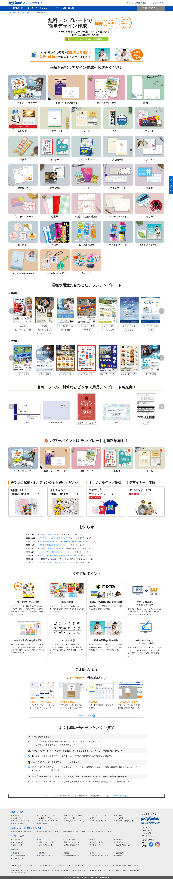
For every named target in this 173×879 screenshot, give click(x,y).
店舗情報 (42, 853)
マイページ (146, 828)
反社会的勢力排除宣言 (71, 855)
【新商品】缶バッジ (47, 534)
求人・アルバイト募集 (86, 374)
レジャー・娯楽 (108, 326)
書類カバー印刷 (57, 423)
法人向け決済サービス (123, 845)
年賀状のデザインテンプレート (100, 831)
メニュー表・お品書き (129, 374)
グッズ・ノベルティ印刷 (21, 821)
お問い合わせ (147, 830)
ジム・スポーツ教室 (87, 326)
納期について (17, 845)
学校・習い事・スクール (65, 326)
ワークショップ (108, 330)
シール (145, 423)
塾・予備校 (65, 330)
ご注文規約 (119, 853)
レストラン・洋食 (44, 334)
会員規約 (93, 853)
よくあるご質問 (69, 839)
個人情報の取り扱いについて (48, 855)
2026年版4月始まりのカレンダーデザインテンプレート (61, 542)
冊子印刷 (119, 815)
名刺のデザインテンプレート (48, 831)
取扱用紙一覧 (43, 823)
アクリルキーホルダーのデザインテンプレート (58, 538)
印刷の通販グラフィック (19, 870)
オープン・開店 (65, 374)
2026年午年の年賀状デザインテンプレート (56, 552)
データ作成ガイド (19, 842)
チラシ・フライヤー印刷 (47, 815)
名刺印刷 (16, 815)
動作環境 (93, 839)
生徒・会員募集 (23, 374)
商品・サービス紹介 (108, 374)
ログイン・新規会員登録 (134, 3)
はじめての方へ (44, 839)
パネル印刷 (119, 818)
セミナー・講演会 (44, 374)
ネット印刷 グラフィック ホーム (18, 12)
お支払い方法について (71, 845)
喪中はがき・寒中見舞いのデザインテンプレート (59, 556)
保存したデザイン (151, 8)
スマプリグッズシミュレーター (75, 821)
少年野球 (86, 330)
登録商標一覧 (119, 796)
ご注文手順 (119, 842)
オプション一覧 (18, 823)
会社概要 (16, 853)
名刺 (27, 423)
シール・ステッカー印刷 (98, 815)
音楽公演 (129, 330)
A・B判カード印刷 (45, 818)
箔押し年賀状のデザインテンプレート (54, 545)
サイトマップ (147, 836)
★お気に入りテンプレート (39, 8)
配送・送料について (45, 845)
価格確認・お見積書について (100, 842)
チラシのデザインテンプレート (74, 831)
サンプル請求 (147, 833)
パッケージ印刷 (69, 818)
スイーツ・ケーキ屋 (23, 330)
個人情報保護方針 (19, 855)
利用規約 (67, 853)
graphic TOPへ (157, 3)
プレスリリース (18, 858)
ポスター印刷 (17, 818)
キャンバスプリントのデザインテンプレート (57, 563)
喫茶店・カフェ (44, 330)
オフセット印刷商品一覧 (98, 821)
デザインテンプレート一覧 (22, 831)
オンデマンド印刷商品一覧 (125, 821)
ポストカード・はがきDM (86, 423)
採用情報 (119, 855)
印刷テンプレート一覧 (46, 842)
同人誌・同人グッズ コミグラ (49, 821)
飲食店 (23, 326)
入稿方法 (119, 839)
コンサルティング (151, 326)
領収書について (95, 845)
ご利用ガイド (17, 8)
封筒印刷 (93, 818)
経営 (150, 330)
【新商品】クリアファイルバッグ (53, 548)
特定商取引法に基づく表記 (99, 855)
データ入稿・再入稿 (65, 8)
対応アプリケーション (71, 842)
